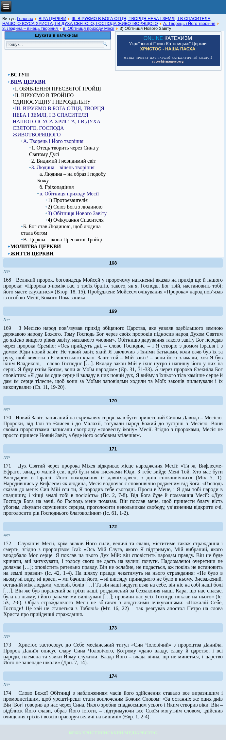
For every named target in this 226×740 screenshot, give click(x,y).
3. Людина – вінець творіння (30, 28)
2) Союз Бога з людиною (75, 207)
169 (113, 311)
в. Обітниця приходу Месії (88, 28)
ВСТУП (19, 74)
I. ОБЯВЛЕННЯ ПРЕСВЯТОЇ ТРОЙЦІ (58, 88)
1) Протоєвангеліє (68, 200)
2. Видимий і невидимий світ (63, 161)
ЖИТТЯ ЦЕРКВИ (32, 253)
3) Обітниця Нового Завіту (77, 213)
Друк (7, 271)
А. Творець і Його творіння (189, 23)
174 (113, 676)
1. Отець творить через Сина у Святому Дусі (64, 151)
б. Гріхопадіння (57, 187)
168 (113, 263)
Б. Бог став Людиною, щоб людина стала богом (61, 230)
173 (113, 627)
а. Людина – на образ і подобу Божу (71, 177)
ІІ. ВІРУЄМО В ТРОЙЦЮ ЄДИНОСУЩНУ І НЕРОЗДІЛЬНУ (52, 98)
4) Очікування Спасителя (76, 220)
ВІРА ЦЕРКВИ (52, 18)
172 (113, 526)
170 (113, 400)
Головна (25, 18)
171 (113, 448)
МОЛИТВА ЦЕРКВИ (35, 246)
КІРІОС (75, 733)
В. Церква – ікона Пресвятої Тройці (62, 239)
